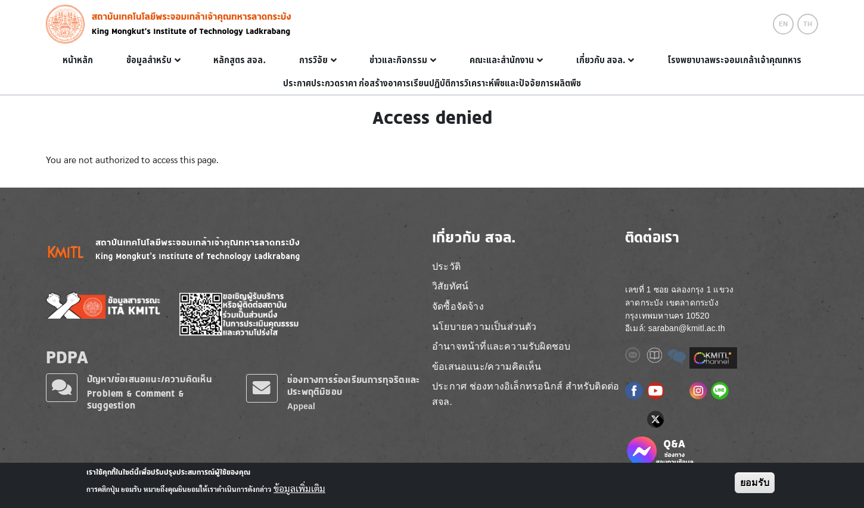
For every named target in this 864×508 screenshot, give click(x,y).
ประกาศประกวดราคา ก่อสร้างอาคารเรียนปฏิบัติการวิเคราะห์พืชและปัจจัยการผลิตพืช (432, 83)
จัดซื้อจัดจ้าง (458, 306)
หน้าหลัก (78, 60)
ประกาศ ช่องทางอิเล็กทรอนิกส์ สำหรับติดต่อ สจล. (525, 394)
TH (807, 23)
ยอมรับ (754, 483)
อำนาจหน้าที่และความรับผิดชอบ (501, 346)
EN (783, 23)
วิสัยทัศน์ (450, 286)
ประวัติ (446, 266)
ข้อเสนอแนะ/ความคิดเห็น (486, 366)
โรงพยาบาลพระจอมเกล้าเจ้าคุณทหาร (734, 60)
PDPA (67, 356)
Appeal (301, 406)
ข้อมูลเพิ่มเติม (299, 489)
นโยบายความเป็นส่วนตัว (484, 327)
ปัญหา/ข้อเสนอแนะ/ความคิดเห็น (149, 379)
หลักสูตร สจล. (239, 60)
